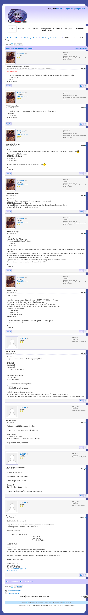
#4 (86, 195)
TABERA (23, 338)
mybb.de (40, 605)
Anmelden (60, 9)
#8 (86, 422)
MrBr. (47, 605)
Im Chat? (22, 28)
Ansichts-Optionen (81, 48)
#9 (86, 469)
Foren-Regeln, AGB (32, 602)
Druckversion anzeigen (14, 590)
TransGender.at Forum (13, 38)
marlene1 (21, 53)
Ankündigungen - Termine (30, 38)
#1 (86, 68)
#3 (86, 146)
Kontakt (24, 602)
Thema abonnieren (13, 593)
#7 (86, 353)
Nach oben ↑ (67, 602)
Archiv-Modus (48, 602)
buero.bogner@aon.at (18, 569)
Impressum (40, 602)
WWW (8, 86)
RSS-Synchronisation (58, 602)
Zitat (81, 86)
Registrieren (69, 9)
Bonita (49, 68)
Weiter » (19, 45)
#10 (85, 517)
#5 (86, 233)
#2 (86, 107)
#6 (86, 292)
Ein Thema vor (26, 581)
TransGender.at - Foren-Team (69, 605)
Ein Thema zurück (13, 581)
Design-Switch (80, 9)
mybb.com (35, 605)
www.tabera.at (12, 571)
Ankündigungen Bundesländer (50, 38)
